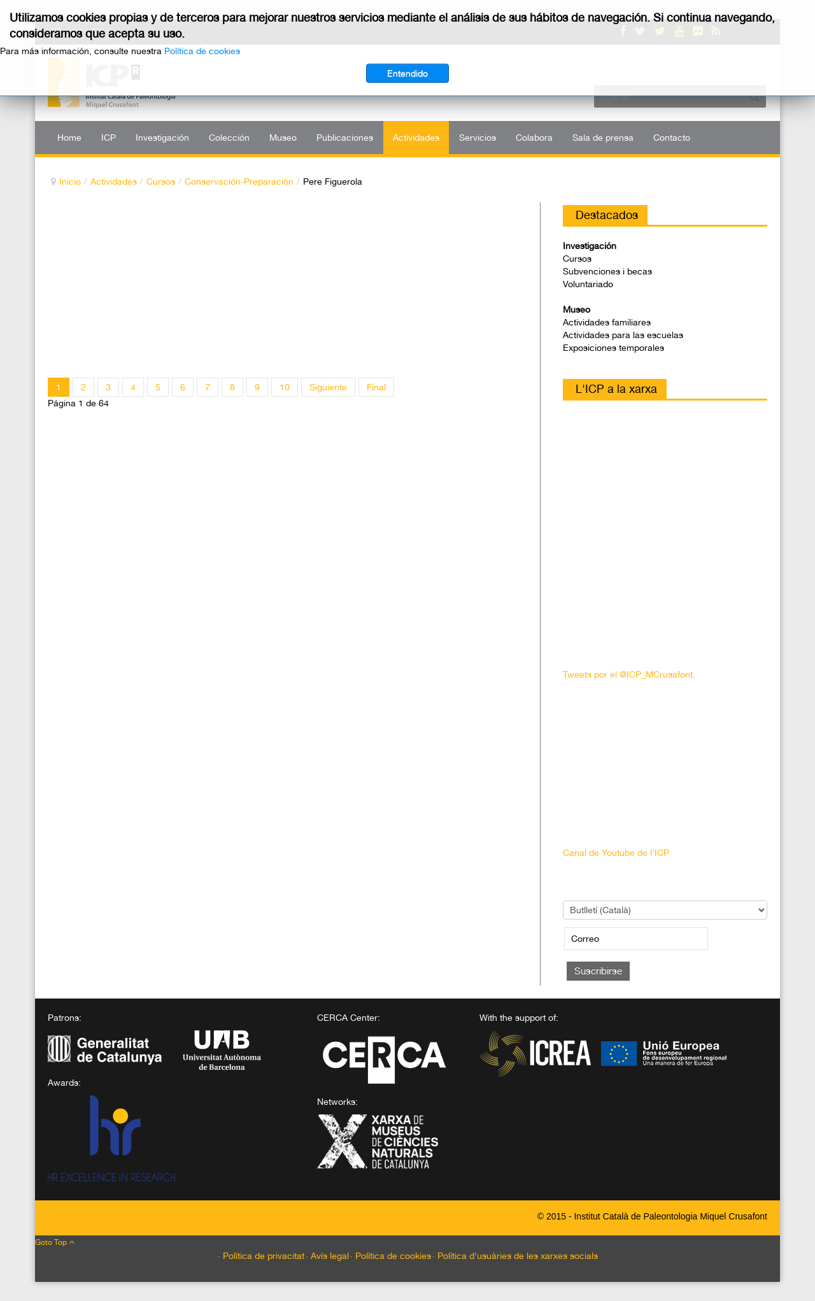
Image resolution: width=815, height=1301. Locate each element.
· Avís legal (327, 1256)
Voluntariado (588, 284)
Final (376, 387)
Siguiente (328, 387)
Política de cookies (202, 51)
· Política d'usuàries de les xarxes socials (515, 1256)
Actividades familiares (607, 322)
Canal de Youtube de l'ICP (616, 853)
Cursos (160, 181)
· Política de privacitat (261, 1256)
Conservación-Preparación (239, 181)
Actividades (113, 181)
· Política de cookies (390, 1256)
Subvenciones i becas (607, 271)
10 (285, 387)
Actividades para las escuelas (623, 335)
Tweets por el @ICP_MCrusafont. (629, 674)
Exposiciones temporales (613, 348)
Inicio (70, 181)
